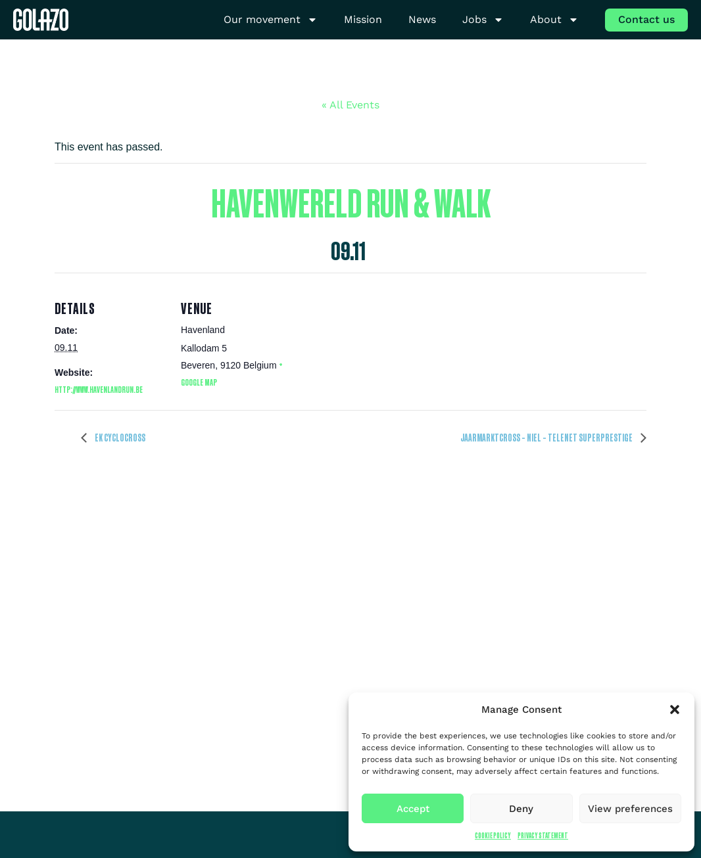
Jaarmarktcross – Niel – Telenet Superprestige (547, 437)
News (422, 19)
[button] (674, 709)
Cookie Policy (493, 835)
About (554, 20)
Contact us (646, 19)
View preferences (630, 809)
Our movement (271, 20)
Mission (363, 19)
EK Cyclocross (119, 437)
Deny (521, 809)
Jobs (483, 20)
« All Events (350, 105)
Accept (413, 809)
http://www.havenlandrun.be (99, 389)
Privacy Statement (543, 835)
